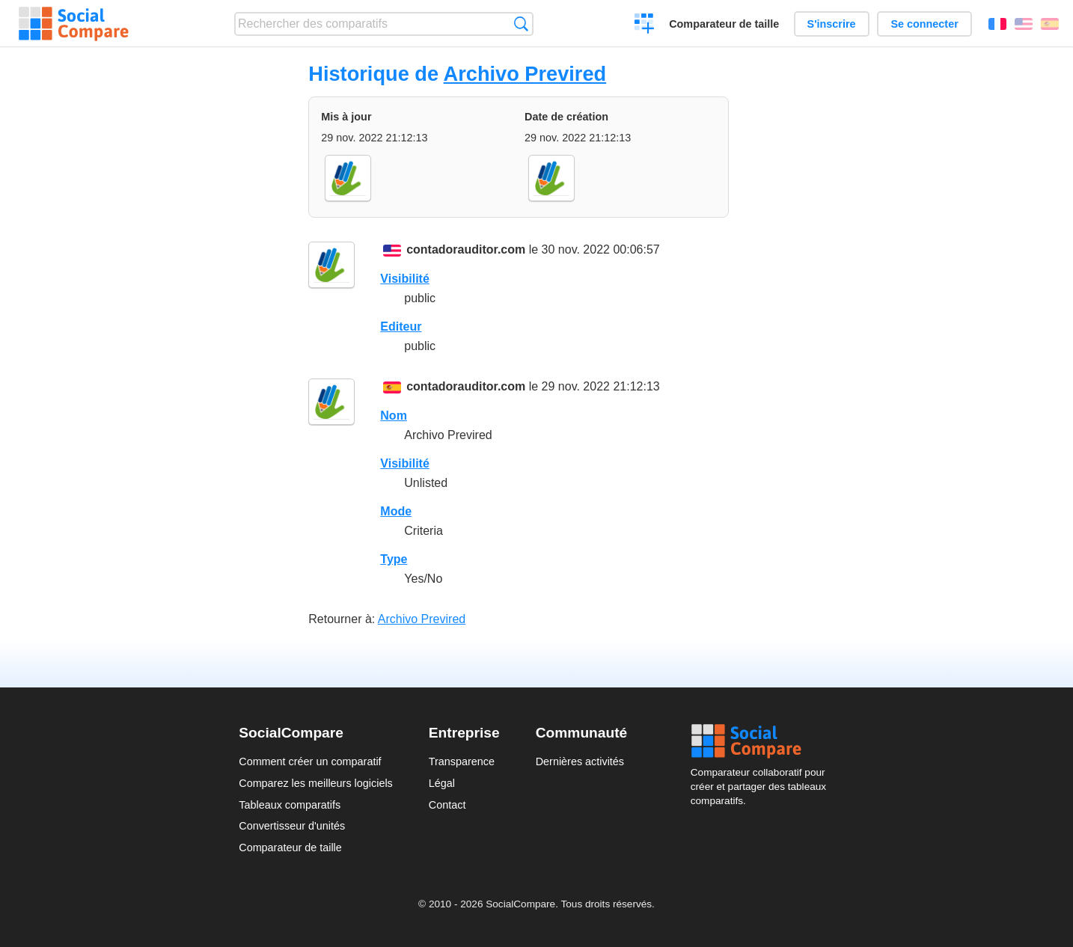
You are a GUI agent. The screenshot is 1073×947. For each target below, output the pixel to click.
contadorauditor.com (465, 249)
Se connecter (924, 24)
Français (997, 24)
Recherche (521, 23)
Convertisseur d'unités (292, 826)
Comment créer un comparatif (310, 761)
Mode (396, 511)
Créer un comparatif (645, 25)
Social (762, 741)
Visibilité (404, 278)
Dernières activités (580, 761)
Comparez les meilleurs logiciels (316, 783)
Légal (442, 783)
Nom (393, 415)
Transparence (462, 761)
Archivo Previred (525, 73)
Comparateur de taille (724, 24)
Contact (447, 805)
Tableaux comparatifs (289, 805)
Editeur (400, 326)
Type (393, 559)
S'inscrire (831, 24)
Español (1050, 24)
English (1024, 24)
